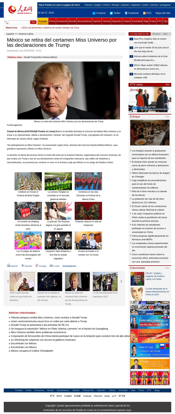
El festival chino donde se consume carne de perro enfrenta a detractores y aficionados (150, 166)
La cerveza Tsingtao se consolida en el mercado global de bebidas (58, 195)
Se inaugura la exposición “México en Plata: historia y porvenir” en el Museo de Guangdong (59, 328)
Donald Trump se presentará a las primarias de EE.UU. (40, 325)
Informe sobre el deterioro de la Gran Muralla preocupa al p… (151, 58)
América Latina (25, 34)
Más (168, 84)
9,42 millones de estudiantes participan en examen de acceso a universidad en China (149, 228)
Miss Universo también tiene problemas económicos (38, 332)
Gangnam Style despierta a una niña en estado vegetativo (58, 255)
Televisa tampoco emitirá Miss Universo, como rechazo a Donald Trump (49, 317)
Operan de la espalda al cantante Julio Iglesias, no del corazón (49, 296)
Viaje (146, 21)
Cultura (127, 21)
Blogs (157, 390)
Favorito (26, 266)
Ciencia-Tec (88, 390)
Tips (165, 21)
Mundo (72, 21)
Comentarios (69, 266)
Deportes (117, 21)
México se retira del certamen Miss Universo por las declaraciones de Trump (76, 298)
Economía (62, 21)
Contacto (99, 13)
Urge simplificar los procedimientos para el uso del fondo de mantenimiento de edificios (149, 184)
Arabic (145, 5)
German (154, 5)
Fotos (153, 21)
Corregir (40, 266)
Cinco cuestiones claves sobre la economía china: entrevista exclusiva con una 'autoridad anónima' (150, 258)
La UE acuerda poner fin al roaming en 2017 (105, 295)
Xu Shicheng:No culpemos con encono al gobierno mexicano (43, 339)
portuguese (165, 5)
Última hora (11, 28)
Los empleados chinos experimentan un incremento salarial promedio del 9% (150, 247)
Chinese (88, 5)
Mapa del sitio (163, 13)
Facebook (132, 13)
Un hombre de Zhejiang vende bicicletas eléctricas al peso (28, 225)
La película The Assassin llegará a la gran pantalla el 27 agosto (58, 225)
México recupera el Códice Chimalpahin (32, 350)
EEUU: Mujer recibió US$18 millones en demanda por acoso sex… (150, 67)
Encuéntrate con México (24, 343)
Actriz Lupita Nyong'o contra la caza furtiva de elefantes (20, 296)
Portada (42, 21)
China (52, 21)
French (106, 5)
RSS (147, 13)
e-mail (54, 266)
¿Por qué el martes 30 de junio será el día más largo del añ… (151, 49)
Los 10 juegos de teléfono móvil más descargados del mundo (28, 255)
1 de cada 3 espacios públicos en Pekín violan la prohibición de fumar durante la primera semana (149, 217)
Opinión (97, 21)
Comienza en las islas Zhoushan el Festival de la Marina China (88, 195)
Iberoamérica (84, 21)
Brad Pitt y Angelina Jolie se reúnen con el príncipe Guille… (150, 41)
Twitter (115, 13)
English (97, 5)
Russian (115, 5)
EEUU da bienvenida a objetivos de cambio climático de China (50, 28)
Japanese (135, 5)
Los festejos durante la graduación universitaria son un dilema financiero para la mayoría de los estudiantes (150, 154)
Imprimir (12, 266)
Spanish (125, 5)
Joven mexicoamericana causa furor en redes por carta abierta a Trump (49, 321)
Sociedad (137, 21)
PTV (159, 21)
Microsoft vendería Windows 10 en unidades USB (149, 76)
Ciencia (106, 21)
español (10, 34)
